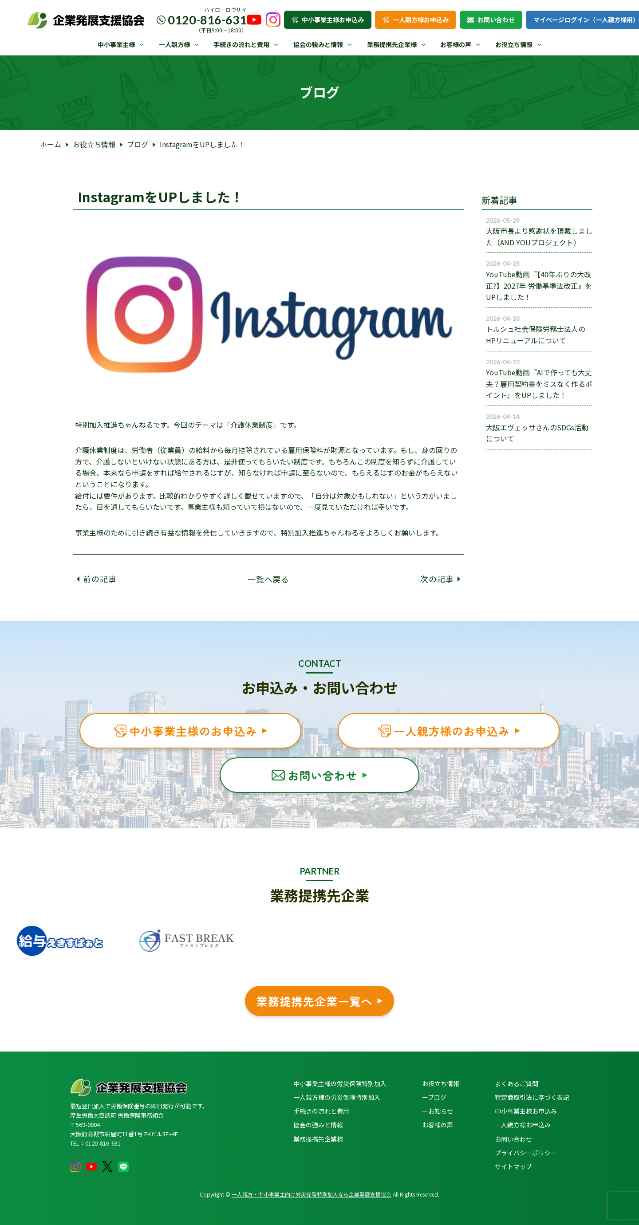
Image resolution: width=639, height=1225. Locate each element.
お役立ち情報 (513, 44)
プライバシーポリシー (526, 1152)
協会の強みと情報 (318, 44)
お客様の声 (455, 44)
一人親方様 (174, 44)
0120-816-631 (207, 20)
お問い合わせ (491, 19)
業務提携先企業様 (392, 44)
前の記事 (97, 578)
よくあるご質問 (516, 1083)
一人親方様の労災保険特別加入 (336, 1097)
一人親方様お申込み (416, 19)
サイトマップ (513, 1166)
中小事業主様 (116, 44)
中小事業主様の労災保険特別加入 (340, 1083)
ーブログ (434, 1097)
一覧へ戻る (269, 578)
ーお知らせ (437, 1111)
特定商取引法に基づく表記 (532, 1097)
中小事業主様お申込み (328, 19)
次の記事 (440, 578)
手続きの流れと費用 (241, 44)
